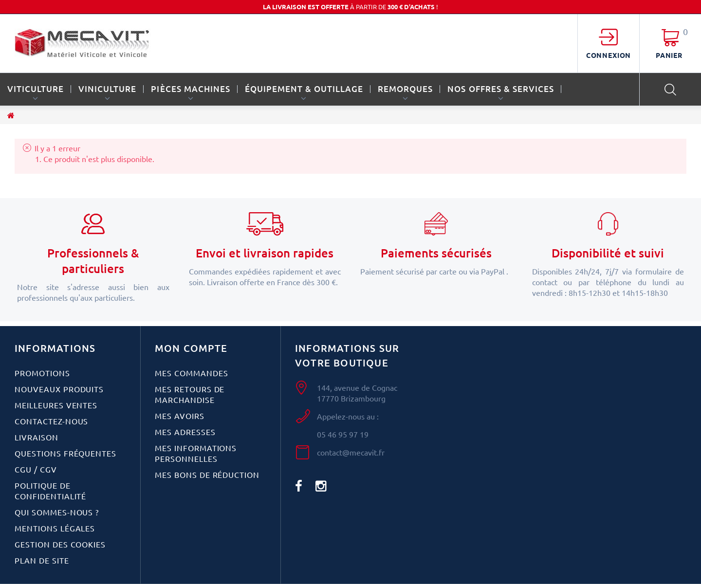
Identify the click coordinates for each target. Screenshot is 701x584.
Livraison (36, 437)
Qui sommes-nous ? (57, 512)
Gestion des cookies (60, 544)
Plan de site (42, 560)
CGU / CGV (36, 469)
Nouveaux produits (59, 389)
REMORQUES (405, 88)
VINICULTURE (107, 88)
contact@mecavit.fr (351, 452)
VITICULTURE (35, 88)
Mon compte (191, 348)
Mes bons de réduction (207, 474)
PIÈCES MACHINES (190, 88)
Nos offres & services (500, 88)
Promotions (42, 373)
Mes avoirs (179, 415)
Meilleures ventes (56, 405)
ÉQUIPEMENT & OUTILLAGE (304, 88)
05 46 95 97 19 (343, 434)
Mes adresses (185, 432)
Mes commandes (191, 373)
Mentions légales (55, 528)
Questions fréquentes (65, 453)
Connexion (608, 55)
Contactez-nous (51, 421)
